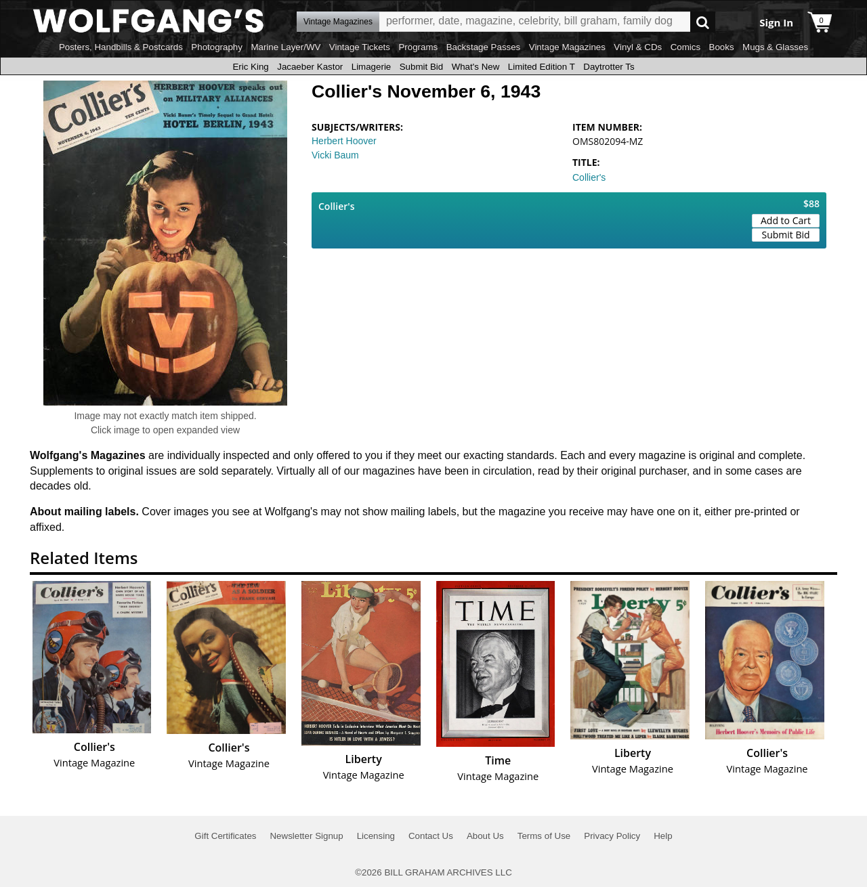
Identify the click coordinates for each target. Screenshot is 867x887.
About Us (485, 836)
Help (663, 836)
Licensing (376, 836)
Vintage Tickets (359, 47)
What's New (476, 67)
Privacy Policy (612, 836)
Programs (418, 47)
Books (721, 47)
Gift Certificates (225, 836)
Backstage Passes (483, 47)
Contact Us (430, 836)
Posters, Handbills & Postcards (121, 47)
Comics (685, 47)
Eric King (250, 67)
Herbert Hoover (344, 140)
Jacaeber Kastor (310, 67)
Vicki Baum (335, 155)
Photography (216, 47)
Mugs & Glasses (775, 47)
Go (702, 22)
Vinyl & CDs (638, 47)
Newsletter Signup (306, 836)
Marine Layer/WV (285, 47)
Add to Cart (786, 220)
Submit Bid (421, 67)
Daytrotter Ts (608, 67)
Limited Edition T (541, 67)
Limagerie (372, 67)
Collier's (589, 177)
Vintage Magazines (567, 47)
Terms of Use (544, 836)
